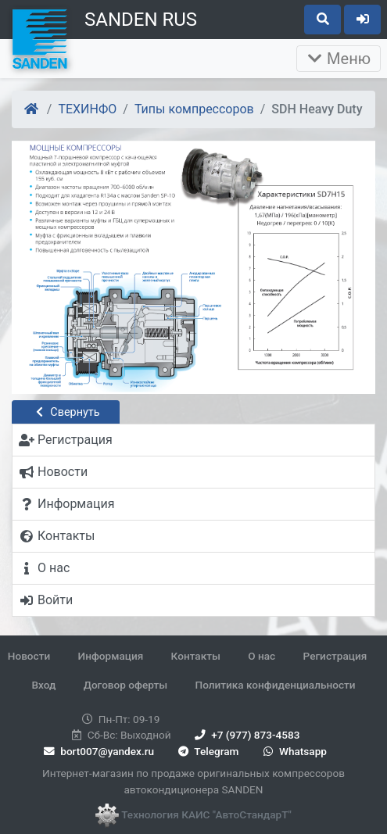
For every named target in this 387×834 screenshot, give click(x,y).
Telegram (206, 751)
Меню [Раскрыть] (338, 58)
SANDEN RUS (140, 19)
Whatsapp (293, 751)
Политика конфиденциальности (275, 684)
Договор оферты (125, 684)
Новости (29, 656)
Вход (43, 684)
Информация (111, 656)
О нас (261, 656)
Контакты (195, 656)
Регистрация (335, 656)
